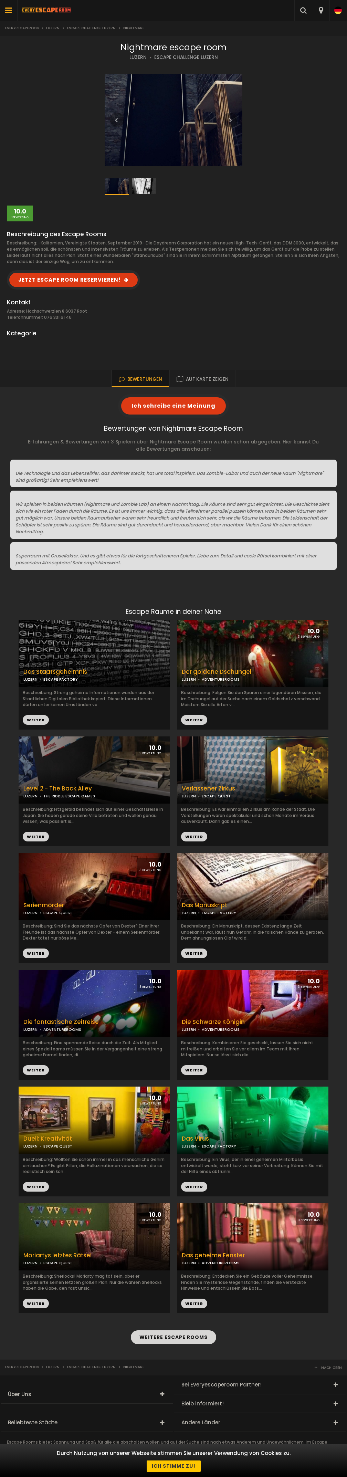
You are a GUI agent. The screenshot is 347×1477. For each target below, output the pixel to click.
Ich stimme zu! (174, 1466)
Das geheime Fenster (213, 1255)
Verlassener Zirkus (208, 788)
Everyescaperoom (22, 28)
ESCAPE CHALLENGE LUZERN (186, 57)
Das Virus (195, 1138)
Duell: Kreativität (47, 1138)
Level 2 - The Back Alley (57, 788)
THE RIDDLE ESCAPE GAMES (69, 796)
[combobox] (320, 10)
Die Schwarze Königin (213, 1022)
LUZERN (138, 57)
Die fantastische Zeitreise (61, 1022)
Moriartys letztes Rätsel (57, 1255)
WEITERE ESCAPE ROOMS (173, 1337)
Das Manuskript (204, 905)
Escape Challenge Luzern (91, 28)
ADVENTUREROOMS (221, 679)
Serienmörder (43, 905)
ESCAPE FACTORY (219, 912)
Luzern (53, 28)
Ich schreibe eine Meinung (173, 406)
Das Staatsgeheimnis (55, 671)
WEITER (194, 720)
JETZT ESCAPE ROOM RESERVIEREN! (69, 279)
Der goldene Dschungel (216, 671)
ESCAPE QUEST (216, 796)
